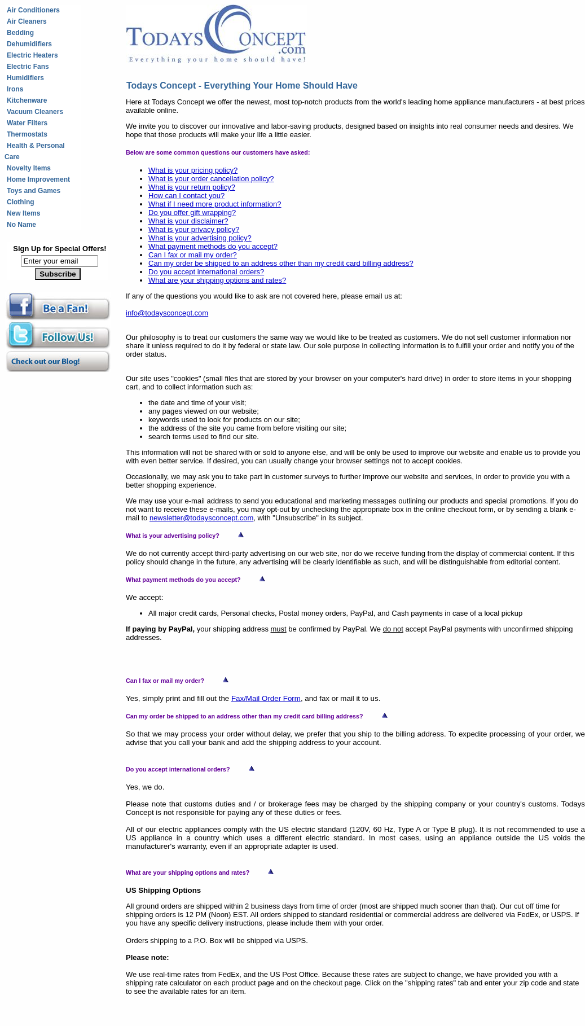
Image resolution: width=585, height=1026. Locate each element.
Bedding (20, 33)
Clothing (20, 202)
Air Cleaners (27, 21)
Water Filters (27, 123)
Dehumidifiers (29, 44)
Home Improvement (38, 179)
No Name (21, 225)
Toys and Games (33, 191)
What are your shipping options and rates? (217, 280)
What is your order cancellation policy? (211, 178)
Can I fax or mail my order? (192, 255)
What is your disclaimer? (188, 221)
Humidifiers (25, 78)
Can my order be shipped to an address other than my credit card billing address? (281, 263)
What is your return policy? (191, 187)
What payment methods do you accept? (213, 246)
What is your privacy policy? (193, 229)
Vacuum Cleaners (35, 112)
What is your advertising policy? (200, 238)
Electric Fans (28, 67)
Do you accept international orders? (206, 272)
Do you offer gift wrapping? (192, 212)
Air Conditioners (33, 10)
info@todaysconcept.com (167, 313)
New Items (23, 213)
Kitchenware (27, 100)
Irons (15, 89)
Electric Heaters (32, 55)
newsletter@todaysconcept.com (201, 518)
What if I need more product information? (214, 204)
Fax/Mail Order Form (266, 698)
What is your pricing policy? (192, 170)
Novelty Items (29, 168)
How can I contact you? (186, 195)
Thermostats (27, 134)
